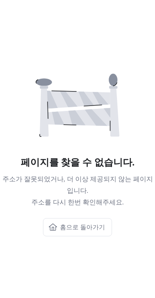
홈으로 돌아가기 (76, 227)
